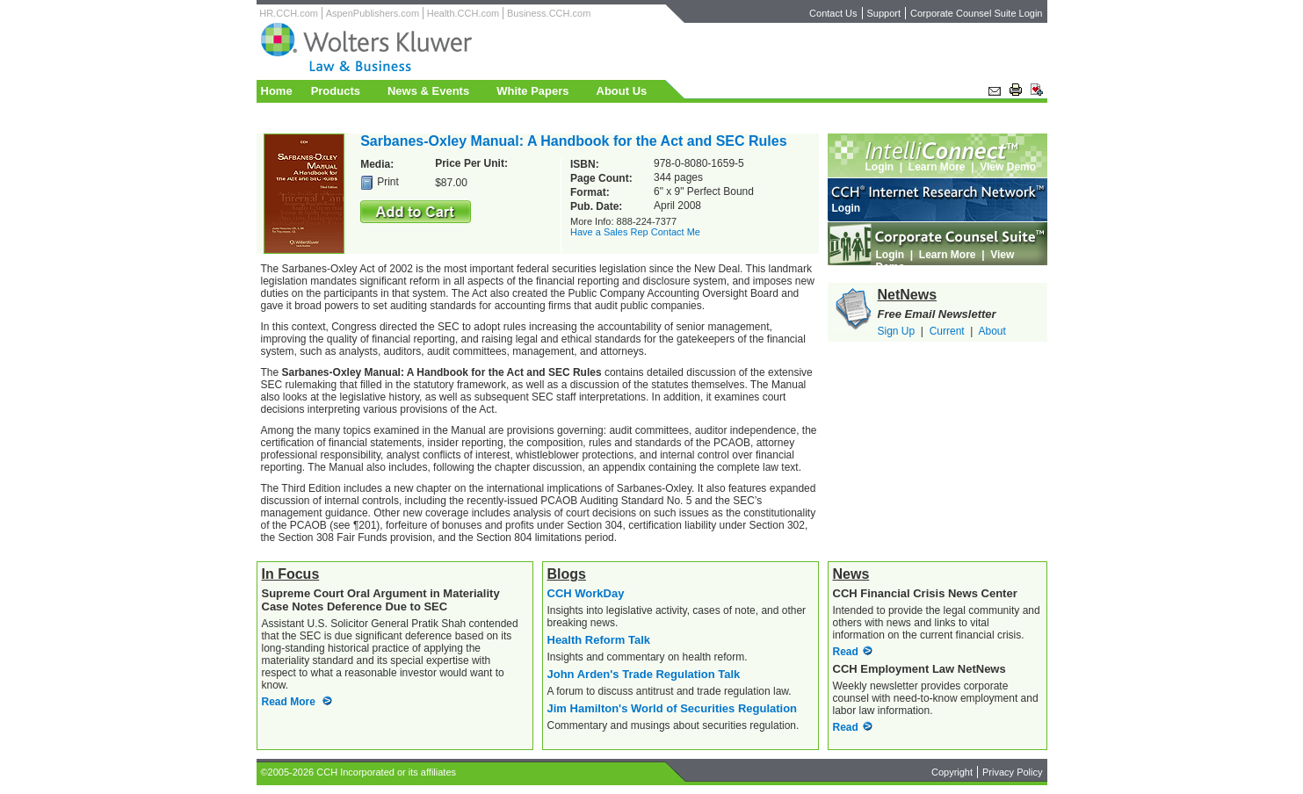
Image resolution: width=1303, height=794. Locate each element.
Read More (288, 702)
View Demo (1008, 167)
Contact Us (833, 13)
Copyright (952, 772)
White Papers (532, 90)
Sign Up (897, 331)
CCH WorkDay (586, 593)
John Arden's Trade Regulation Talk (644, 674)
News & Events (428, 90)
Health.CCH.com (463, 13)
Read (845, 652)
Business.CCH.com (548, 13)
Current (947, 331)
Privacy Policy (1012, 772)
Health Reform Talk (599, 639)
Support (884, 13)
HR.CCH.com (288, 13)
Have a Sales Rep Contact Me (635, 232)
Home (277, 90)
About (991, 331)
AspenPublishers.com (372, 13)
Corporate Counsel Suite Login (976, 13)
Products (335, 90)
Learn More (937, 167)
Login (879, 167)
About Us (622, 90)
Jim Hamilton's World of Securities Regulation (672, 708)
